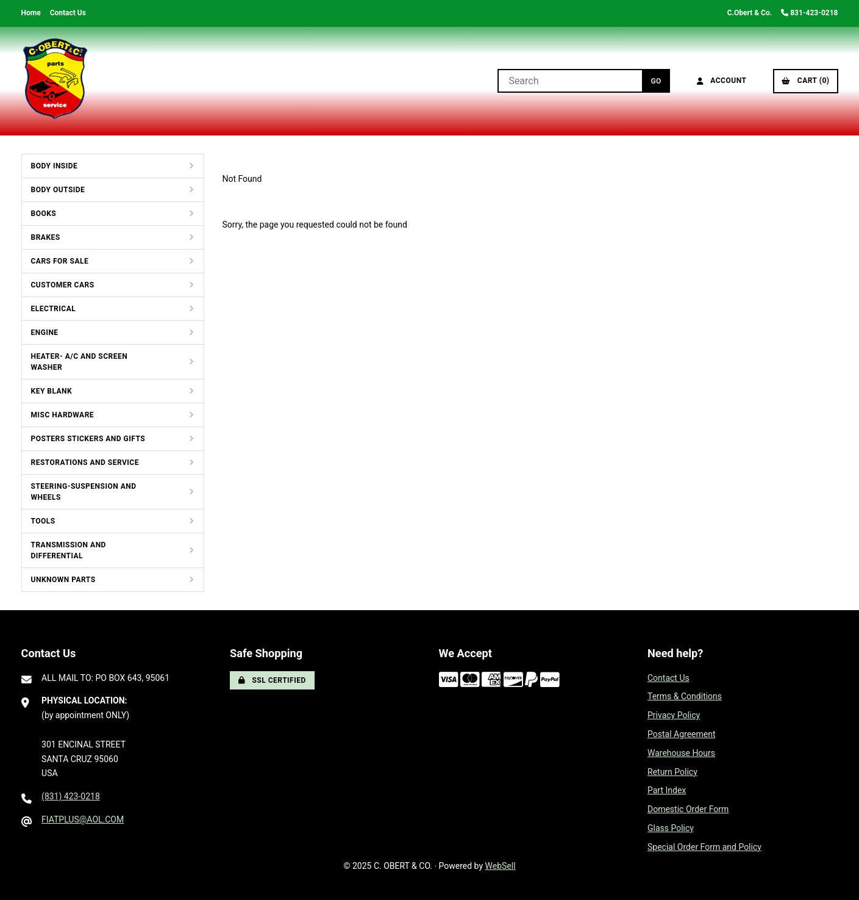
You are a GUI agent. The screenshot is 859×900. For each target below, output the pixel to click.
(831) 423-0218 (70, 796)
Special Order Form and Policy (704, 847)
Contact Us (68, 13)
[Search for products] (569, 81)
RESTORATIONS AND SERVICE (85, 462)
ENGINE (45, 332)
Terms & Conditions (684, 696)
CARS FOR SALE (60, 261)
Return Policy (672, 772)
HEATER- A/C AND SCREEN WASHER (79, 362)
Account (722, 80)
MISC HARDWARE (62, 415)
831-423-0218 (809, 13)
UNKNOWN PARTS (63, 579)
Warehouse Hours (681, 753)
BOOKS (44, 213)
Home (31, 13)
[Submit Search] (655, 81)
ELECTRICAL (53, 308)
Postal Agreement (681, 734)
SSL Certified (272, 680)
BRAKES (45, 237)
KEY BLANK (52, 391)
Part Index (666, 790)
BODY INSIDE (54, 166)
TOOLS (43, 521)
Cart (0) (805, 80)
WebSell (500, 866)
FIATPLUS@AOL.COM (82, 819)
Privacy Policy (673, 715)
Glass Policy (670, 828)
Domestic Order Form (688, 809)
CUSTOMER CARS (62, 285)
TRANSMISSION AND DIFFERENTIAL (68, 550)
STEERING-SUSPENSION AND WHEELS (84, 492)
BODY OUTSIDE (58, 189)
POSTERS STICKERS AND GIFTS (88, 438)
